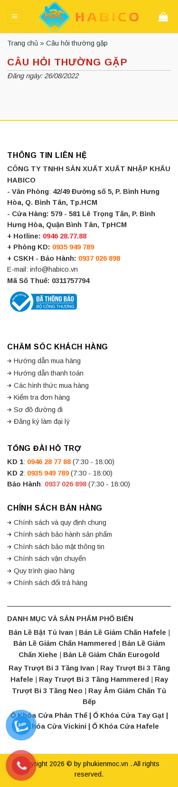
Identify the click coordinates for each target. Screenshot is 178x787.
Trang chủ (22, 43)
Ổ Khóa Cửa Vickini (52, 726)
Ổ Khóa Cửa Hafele (125, 726)
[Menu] (15, 16)
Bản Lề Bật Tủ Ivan (41, 632)
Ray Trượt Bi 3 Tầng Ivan (51, 668)
